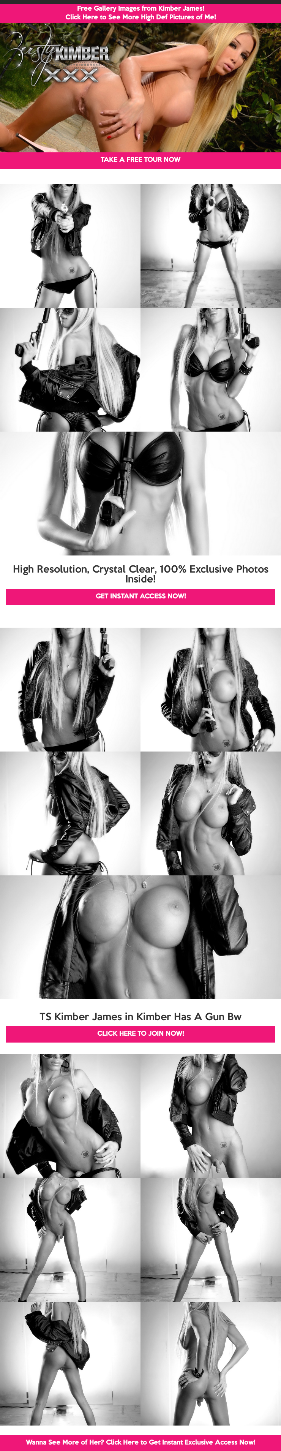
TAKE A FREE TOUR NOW (140, 160)
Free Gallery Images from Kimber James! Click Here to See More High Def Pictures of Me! (140, 13)
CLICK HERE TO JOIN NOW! (140, 1034)
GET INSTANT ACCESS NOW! (141, 597)
